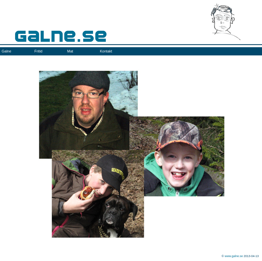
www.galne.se (234, 256)
